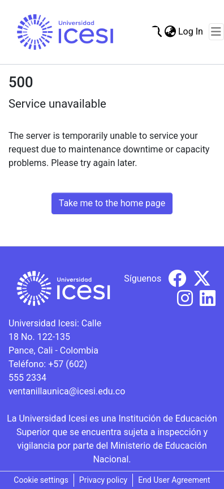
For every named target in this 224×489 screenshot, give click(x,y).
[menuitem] (170, 32)
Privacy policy (103, 479)
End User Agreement (174, 479)
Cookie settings (41, 479)
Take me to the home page (112, 203)
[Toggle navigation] (216, 31)
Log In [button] (191, 31)
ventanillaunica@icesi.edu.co (66, 391)
